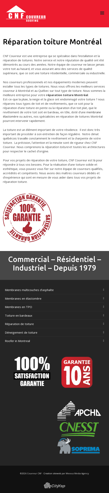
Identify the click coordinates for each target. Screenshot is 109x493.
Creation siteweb (52, 473)
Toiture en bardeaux (18, 315)
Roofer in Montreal (17, 341)
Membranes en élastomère (23, 298)
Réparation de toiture (19, 324)
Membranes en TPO (18, 307)
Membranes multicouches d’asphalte (29, 290)
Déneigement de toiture (21, 332)
